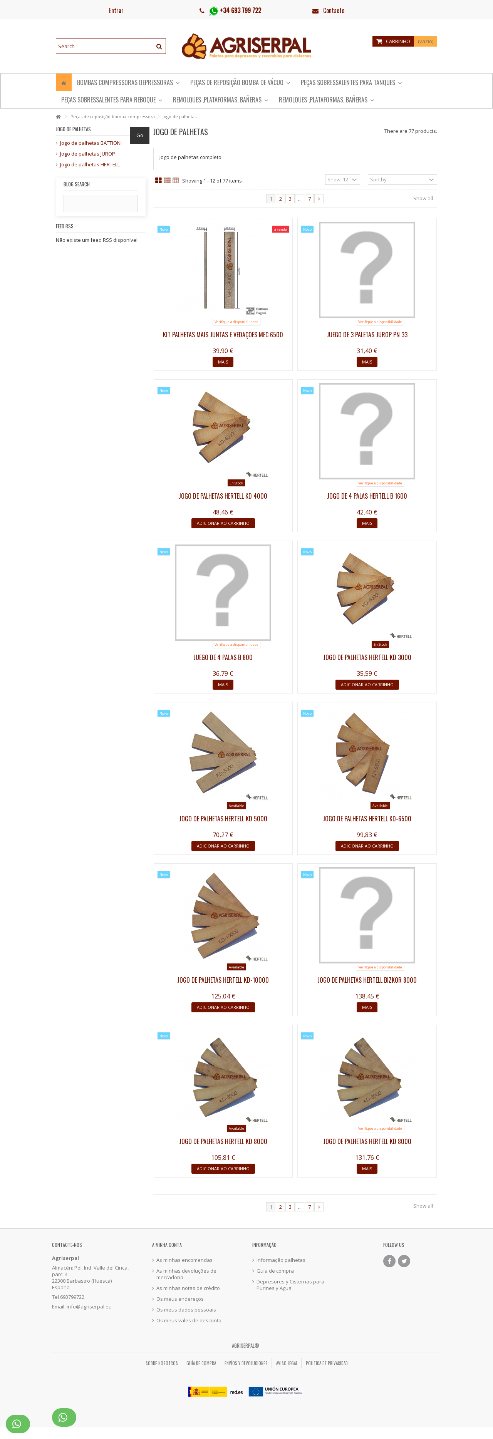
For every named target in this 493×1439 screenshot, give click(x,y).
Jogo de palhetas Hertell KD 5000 (223, 818)
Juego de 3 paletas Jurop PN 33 (367, 334)
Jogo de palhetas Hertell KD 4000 (223, 496)
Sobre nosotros (162, 1363)
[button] (112, 99)
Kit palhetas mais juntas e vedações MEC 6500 (223, 334)
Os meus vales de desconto (188, 1320)
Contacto (333, 10)
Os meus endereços (180, 1299)
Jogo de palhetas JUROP (87, 154)
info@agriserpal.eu (89, 1306)
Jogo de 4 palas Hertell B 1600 (367, 496)
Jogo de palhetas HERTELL (90, 164)
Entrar (115, 10)
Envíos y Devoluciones (246, 1363)
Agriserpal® (245, 1345)
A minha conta (167, 1244)
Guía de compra (275, 1271)
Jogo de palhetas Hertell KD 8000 (223, 1141)
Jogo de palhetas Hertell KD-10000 (223, 980)
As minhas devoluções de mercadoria (186, 1274)
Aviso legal (286, 1363)
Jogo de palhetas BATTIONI (91, 143)
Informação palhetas (281, 1260)
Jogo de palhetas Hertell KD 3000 (367, 657)
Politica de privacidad (327, 1363)
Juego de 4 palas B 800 (223, 657)
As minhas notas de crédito (188, 1288)
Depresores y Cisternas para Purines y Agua (290, 1285)
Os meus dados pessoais (186, 1310)
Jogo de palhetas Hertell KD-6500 (367, 818)
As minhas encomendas (184, 1260)
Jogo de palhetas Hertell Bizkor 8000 (367, 980)
